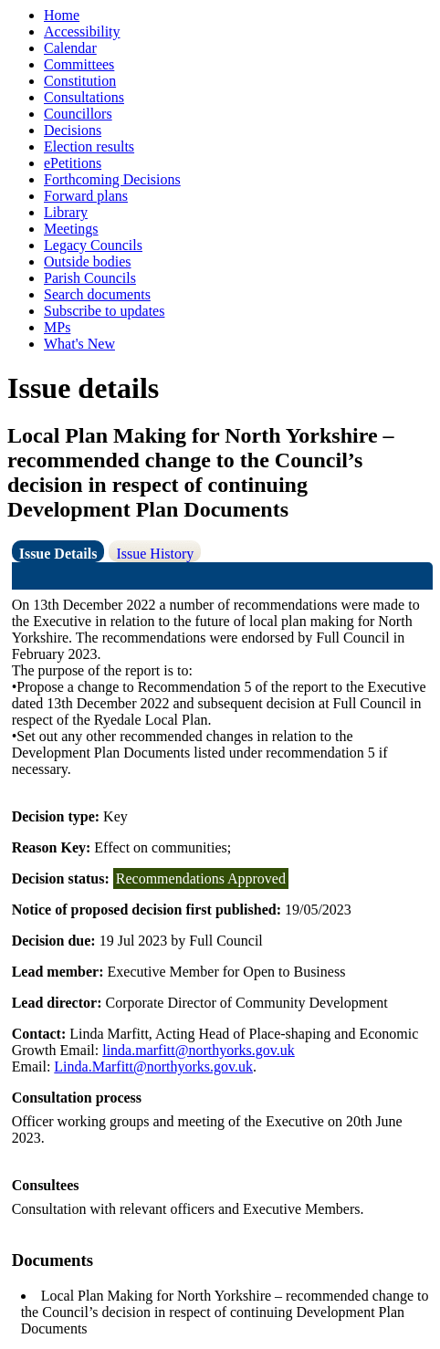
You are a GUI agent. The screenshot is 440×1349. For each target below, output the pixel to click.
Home (61, 15)
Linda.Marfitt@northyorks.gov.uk (153, 1066)
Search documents (97, 294)
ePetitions (72, 163)
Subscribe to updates (104, 311)
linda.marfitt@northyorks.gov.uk (198, 1050)
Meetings (71, 228)
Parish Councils (90, 278)
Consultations (84, 97)
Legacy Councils (93, 245)
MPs (57, 327)
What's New (79, 343)
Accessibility (82, 31)
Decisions (72, 130)
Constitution (80, 81)
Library (66, 212)
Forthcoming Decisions (112, 179)
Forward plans (86, 196)
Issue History (155, 553)
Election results (89, 146)
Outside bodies (87, 261)
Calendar (70, 48)
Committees (79, 64)
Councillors (78, 113)
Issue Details (58, 553)
